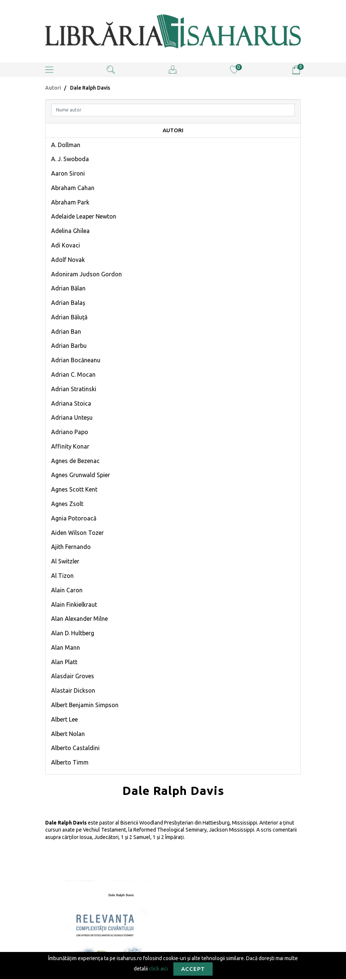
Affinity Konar (70, 446)
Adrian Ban (66, 331)
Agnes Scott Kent (74, 489)
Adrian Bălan (68, 288)
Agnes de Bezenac (75, 460)
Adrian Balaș (68, 302)
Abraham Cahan (72, 187)
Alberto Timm (70, 762)
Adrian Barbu (69, 345)
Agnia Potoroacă (73, 518)
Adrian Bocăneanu (75, 360)
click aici (158, 968)
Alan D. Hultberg (72, 633)
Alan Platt (64, 662)
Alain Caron (67, 590)
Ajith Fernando (71, 546)
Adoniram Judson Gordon (86, 274)
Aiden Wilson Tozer (77, 532)
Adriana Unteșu (72, 417)
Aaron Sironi (68, 173)
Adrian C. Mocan (73, 374)
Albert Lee (64, 719)
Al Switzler (65, 561)
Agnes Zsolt (67, 503)
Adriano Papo (69, 432)
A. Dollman (65, 144)
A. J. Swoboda (70, 159)
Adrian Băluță (69, 317)
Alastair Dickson (73, 690)
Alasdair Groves (72, 676)
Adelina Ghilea (70, 230)
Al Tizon (62, 575)
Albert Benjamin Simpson (85, 705)
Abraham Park (70, 202)
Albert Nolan (68, 733)
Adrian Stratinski (73, 389)
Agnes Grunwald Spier (80, 475)
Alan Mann (65, 647)
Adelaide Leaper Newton (83, 216)
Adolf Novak (68, 259)
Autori (53, 88)
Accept (193, 969)
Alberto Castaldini (75, 748)
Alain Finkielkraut (74, 604)
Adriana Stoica (71, 403)
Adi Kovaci (65, 245)
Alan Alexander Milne (79, 618)
